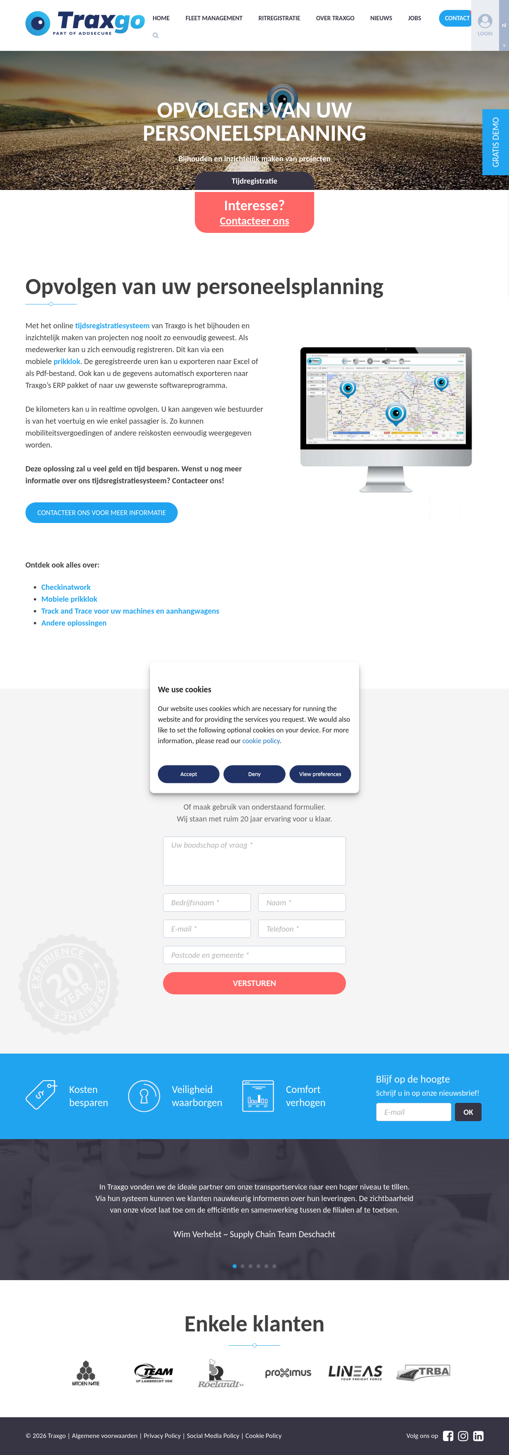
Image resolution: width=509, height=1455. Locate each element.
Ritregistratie (279, 18)
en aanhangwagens (187, 611)
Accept (189, 774)
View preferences (320, 774)
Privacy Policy (162, 1436)
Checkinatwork (66, 587)
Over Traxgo (335, 18)
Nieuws (381, 18)
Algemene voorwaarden (105, 1436)
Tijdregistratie (255, 181)
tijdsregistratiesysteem (112, 325)
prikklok (67, 361)
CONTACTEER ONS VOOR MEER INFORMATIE (101, 512)
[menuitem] (504, 25)
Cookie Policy (263, 1436)
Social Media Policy (213, 1436)
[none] (504, 25)
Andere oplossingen (74, 623)
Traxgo (85, 23)
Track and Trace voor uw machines (97, 611)
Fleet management (214, 18)
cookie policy (261, 740)
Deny (254, 774)
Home (161, 18)
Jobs (414, 18)
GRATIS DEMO (495, 142)
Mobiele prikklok (69, 599)
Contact (457, 18)
